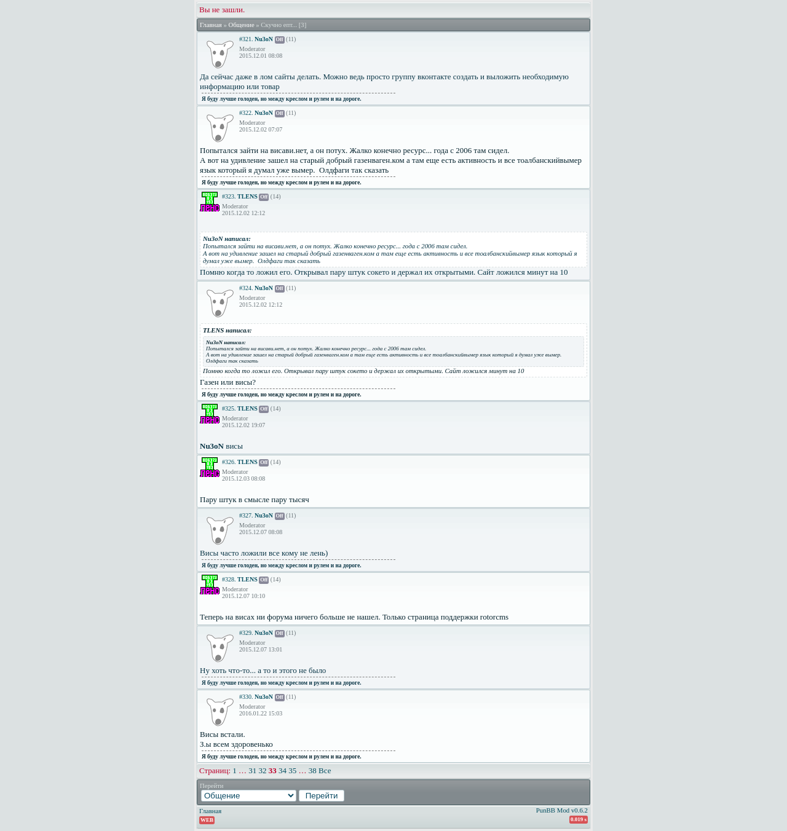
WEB (206, 820)
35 (292, 770)
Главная (211, 25)
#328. (229, 579)
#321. (246, 39)
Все (324, 770)
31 (252, 770)
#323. (229, 196)
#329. (246, 632)
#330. (246, 696)
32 (263, 770)
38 (313, 770)
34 (283, 770)
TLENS (247, 196)
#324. (246, 288)
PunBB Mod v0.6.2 (562, 810)
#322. (246, 112)
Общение (241, 25)
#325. (229, 408)
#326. (229, 462)
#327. (246, 515)
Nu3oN (264, 39)
